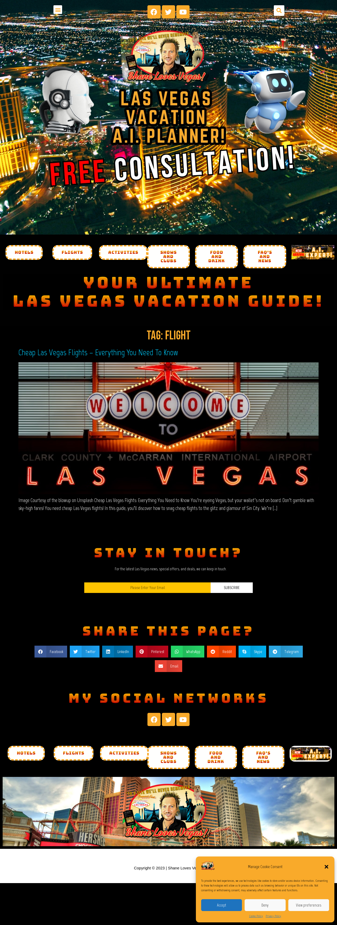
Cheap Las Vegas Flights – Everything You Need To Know (98, 352)
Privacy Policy (273, 916)
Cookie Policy (256, 916)
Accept (221, 905)
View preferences (308, 905)
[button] (326, 866)
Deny (265, 905)
